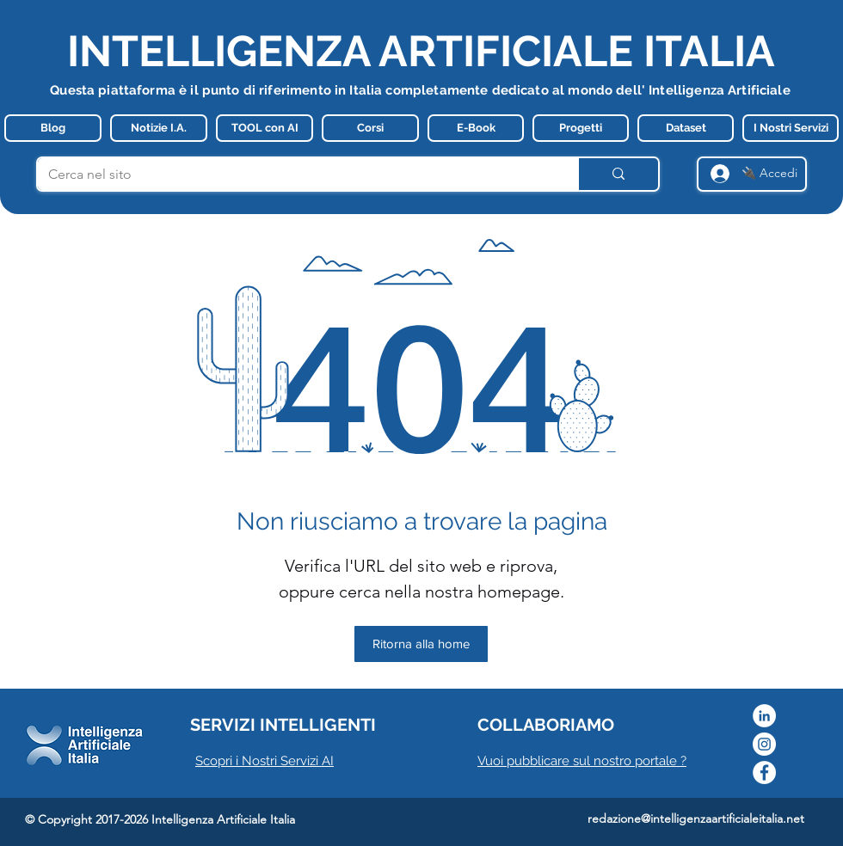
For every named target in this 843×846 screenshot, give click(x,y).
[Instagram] (764, 744)
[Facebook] (764, 772)
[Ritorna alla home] (421, 644)
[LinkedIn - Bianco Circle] (764, 715)
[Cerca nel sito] (294, 174)
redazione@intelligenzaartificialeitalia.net (696, 818)
